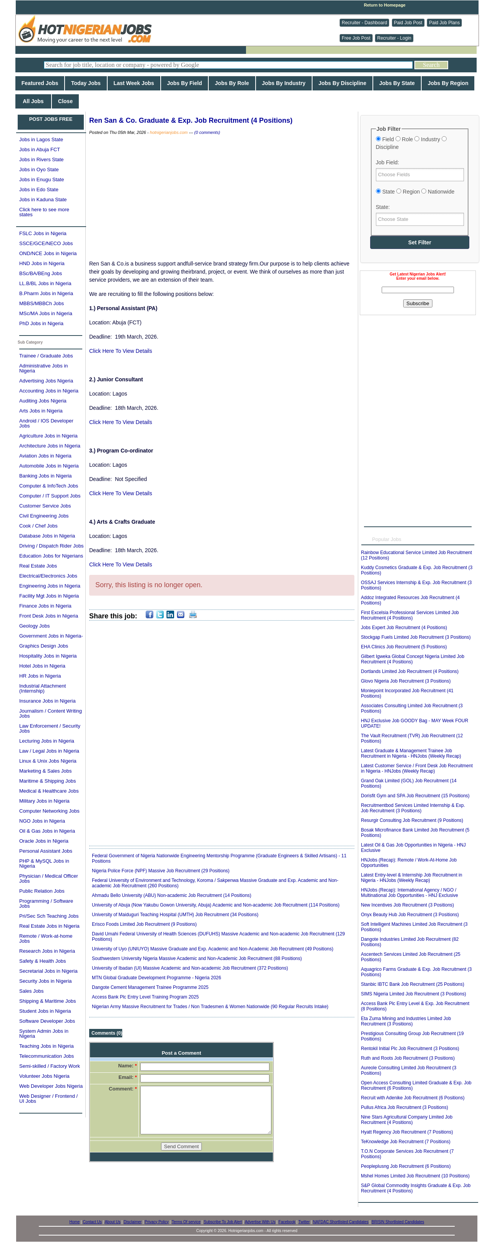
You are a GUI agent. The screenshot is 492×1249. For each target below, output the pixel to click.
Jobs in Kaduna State (43, 199)
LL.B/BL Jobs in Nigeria (45, 283)
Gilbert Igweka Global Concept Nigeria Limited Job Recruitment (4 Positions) (412, 659)
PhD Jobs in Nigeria (41, 323)
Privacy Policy (157, 1222)
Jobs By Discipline (342, 83)
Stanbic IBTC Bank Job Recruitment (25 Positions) (412, 984)
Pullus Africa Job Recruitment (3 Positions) (404, 1107)
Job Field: (387, 162)
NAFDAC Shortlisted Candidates (341, 1222)
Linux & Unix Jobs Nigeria (47, 761)
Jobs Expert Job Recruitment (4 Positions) (404, 627)
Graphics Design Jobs (43, 646)
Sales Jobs (31, 991)
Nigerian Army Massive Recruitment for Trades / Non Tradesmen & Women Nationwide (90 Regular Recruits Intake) (210, 1006)
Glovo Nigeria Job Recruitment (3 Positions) (405, 681)
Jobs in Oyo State (39, 169)
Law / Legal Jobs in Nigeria (49, 751)
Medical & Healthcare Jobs (49, 791)
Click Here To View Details (120, 351)
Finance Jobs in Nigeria (45, 606)
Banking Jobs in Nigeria (45, 476)
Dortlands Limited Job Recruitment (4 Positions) (410, 671)
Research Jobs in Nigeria (47, 951)
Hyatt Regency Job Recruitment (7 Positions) (407, 1132)
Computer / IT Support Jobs (49, 496)
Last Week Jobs (134, 83)
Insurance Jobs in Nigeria (47, 701)
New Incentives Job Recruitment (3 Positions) (407, 905)
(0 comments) (207, 132)
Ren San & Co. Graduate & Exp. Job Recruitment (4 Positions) (191, 120)
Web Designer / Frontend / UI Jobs (48, 1098)
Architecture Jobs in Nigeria (49, 446)
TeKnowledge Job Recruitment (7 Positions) (405, 1141)
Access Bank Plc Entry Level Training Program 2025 (145, 997)
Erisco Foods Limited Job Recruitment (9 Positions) (144, 924)
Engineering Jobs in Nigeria (49, 586)
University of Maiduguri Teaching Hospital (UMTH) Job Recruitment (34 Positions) (175, 914)
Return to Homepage (385, 5)
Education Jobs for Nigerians (51, 556)
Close (65, 101)
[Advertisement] (418, 363)
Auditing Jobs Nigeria (42, 401)
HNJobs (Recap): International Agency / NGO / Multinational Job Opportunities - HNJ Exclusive (409, 892)
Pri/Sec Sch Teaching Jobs (48, 916)
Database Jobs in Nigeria (47, 536)
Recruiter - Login (394, 38)
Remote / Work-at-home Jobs (45, 938)
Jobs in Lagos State (41, 139)
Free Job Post (356, 38)
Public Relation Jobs (42, 891)
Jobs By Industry (284, 83)
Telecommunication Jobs (46, 1056)
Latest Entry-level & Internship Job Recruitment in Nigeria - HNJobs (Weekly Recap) (411, 877)
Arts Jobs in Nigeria (41, 411)
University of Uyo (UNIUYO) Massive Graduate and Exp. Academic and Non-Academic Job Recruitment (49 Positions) (212, 949)
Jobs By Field (184, 83)
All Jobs (33, 101)
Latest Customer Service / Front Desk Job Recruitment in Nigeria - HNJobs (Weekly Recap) (417, 768)
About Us (112, 1222)
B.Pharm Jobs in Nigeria (46, 293)
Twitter (303, 1222)
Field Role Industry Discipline (411, 143)
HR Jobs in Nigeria (40, 676)
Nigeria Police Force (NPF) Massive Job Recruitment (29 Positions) (160, 870)
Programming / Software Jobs (46, 903)
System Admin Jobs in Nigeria (43, 1033)
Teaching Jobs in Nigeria (46, 1046)
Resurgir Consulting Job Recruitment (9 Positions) (412, 820)
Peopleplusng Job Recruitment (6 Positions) (405, 1166)
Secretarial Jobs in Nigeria (48, 971)
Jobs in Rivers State (41, 159)
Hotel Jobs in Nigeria (42, 666)
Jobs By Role (232, 83)
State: (383, 207)
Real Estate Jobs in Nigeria (49, 926)
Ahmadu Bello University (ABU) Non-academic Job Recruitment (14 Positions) (171, 895)
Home (75, 1222)
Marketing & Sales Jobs (45, 771)
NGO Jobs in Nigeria (42, 821)
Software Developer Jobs (47, 1021)
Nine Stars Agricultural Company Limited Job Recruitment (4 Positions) (406, 1119)
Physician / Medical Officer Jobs (48, 878)
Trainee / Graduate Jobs (46, 356)
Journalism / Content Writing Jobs (50, 713)
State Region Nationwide (415, 192)
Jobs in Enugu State (41, 179)
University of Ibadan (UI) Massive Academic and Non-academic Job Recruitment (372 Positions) (190, 968)
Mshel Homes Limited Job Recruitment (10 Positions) (415, 1176)
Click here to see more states (44, 212)
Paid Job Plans (444, 22)
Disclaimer (133, 1222)
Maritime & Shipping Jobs (47, 781)
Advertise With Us (260, 1222)
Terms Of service (186, 1222)
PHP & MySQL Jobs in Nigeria (44, 863)
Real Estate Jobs (38, 566)
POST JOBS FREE (51, 119)
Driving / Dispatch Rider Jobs (51, 546)
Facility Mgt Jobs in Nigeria (49, 596)
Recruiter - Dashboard (364, 22)
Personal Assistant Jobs (45, 851)
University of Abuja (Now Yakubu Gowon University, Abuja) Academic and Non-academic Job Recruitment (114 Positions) (215, 905)
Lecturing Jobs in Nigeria (46, 741)
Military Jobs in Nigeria (44, 801)
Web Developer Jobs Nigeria (51, 1086)
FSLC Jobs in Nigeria (42, 233)
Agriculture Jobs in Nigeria (48, 436)
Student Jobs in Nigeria (45, 1011)
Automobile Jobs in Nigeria (49, 466)
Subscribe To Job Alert (223, 1222)
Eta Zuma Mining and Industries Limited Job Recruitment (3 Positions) (406, 1021)
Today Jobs (85, 83)
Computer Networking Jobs (49, 811)
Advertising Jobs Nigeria (46, 381)
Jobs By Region (448, 83)
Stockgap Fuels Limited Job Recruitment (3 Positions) (415, 637)
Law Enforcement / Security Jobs (49, 728)
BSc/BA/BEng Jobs (40, 273)
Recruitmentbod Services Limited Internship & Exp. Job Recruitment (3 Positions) (413, 808)
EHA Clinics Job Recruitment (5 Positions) (404, 647)
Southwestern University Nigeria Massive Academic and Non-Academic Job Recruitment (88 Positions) (197, 958)
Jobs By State (397, 83)
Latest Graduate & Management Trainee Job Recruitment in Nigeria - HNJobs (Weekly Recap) (411, 753)
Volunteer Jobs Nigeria (44, 1076)
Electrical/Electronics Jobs (48, 576)
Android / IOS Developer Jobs (46, 423)
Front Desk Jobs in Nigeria (48, 616)
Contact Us (92, 1222)
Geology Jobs (34, 626)
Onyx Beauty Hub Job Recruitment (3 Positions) (410, 914)
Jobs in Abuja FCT (39, 149)
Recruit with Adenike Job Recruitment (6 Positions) (412, 1097)
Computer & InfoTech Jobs (48, 486)
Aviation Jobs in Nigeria (45, 456)
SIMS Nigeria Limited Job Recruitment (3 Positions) (413, 994)
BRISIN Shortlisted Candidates (398, 1222)
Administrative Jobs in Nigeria (43, 368)
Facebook (287, 1222)
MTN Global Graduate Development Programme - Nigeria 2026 (156, 977)
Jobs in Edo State (38, 189)
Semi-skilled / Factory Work (49, 1066)
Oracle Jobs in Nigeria (43, 841)
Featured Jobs (39, 83)
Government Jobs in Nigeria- (51, 636)
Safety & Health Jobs (42, 961)
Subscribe (417, 303)
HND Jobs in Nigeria (42, 263)
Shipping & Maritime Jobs (47, 1001)
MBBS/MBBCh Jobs (41, 303)
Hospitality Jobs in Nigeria (48, 656)
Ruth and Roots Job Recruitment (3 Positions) (408, 1058)
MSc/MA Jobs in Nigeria (45, 313)
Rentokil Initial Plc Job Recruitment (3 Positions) (410, 1048)
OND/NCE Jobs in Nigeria (48, 253)
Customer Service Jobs (45, 506)
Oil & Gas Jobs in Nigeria (47, 831)
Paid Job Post (408, 22)
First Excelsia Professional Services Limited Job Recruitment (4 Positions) (410, 615)
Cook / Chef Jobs (38, 526)
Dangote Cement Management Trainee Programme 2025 (150, 987)
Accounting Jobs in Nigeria (48, 391)
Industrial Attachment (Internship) (42, 688)
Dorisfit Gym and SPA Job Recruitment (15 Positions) (415, 795)
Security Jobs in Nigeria (45, 981)
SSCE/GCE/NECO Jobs (46, 243)
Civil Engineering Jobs (44, 516)
